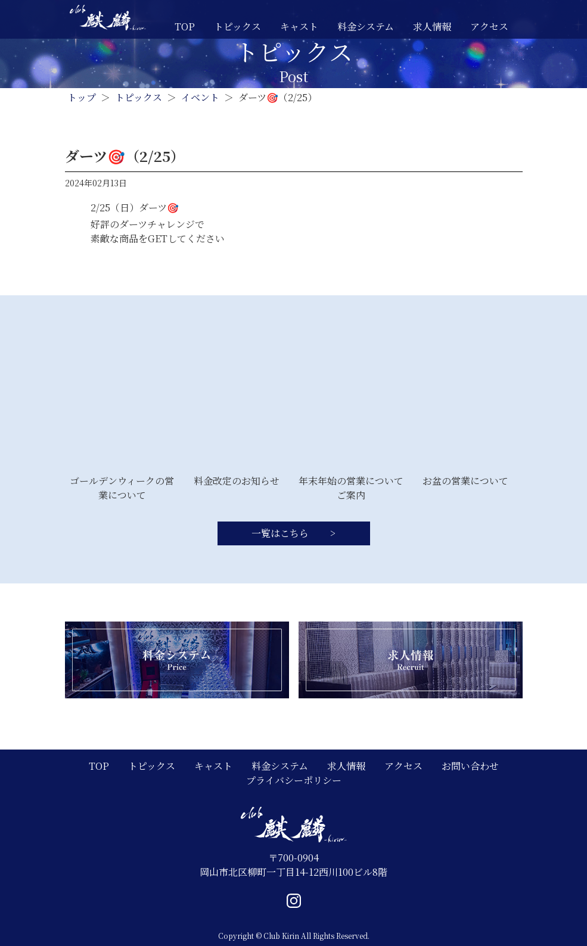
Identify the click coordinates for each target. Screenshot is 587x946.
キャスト (299, 26)
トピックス (237, 26)
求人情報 (432, 26)
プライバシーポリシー (293, 780)
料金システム (365, 26)
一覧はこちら (281, 533)
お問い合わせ (470, 766)
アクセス (489, 26)
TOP (185, 26)
